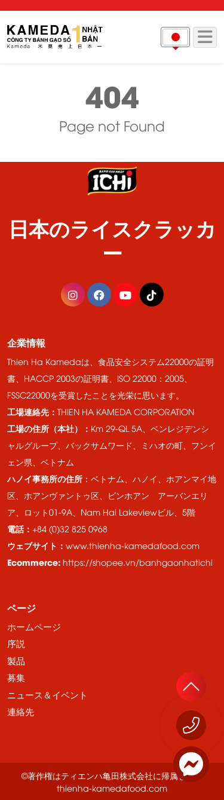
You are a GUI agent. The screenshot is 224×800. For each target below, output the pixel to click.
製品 (16, 660)
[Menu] (205, 37)
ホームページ (34, 626)
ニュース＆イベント (47, 694)
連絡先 (20, 711)
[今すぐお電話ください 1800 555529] (191, 725)
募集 (16, 677)
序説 (16, 643)
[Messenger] (191, 764)
